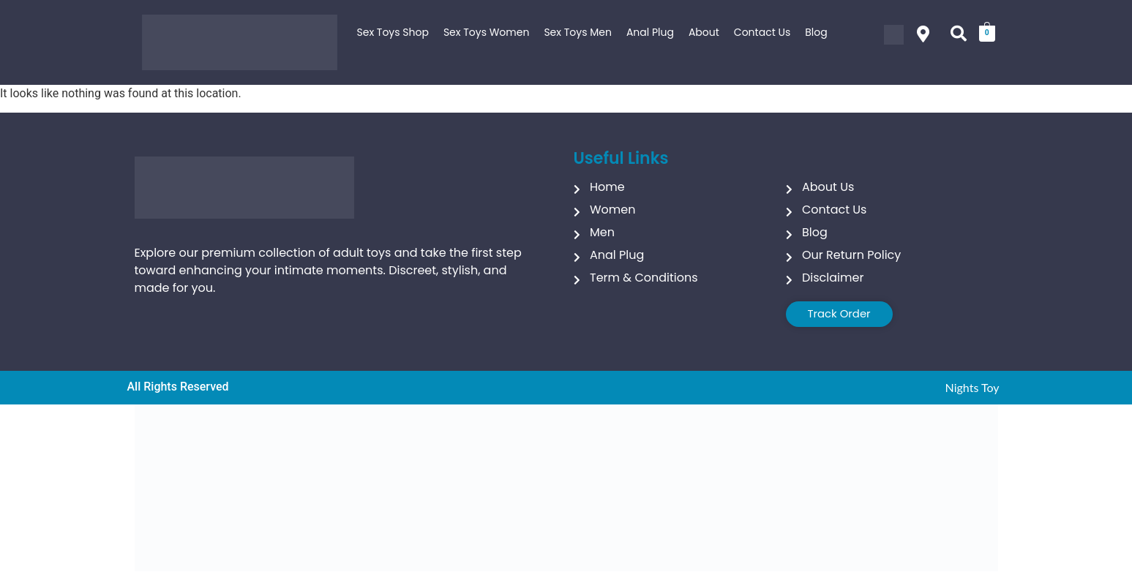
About (704, 32)
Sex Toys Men (578, 32)
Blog (816, 32)
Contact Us (762, 32)
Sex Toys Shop (392, 32)
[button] (923, 34)
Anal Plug (650, 32)
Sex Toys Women (486, 32)
